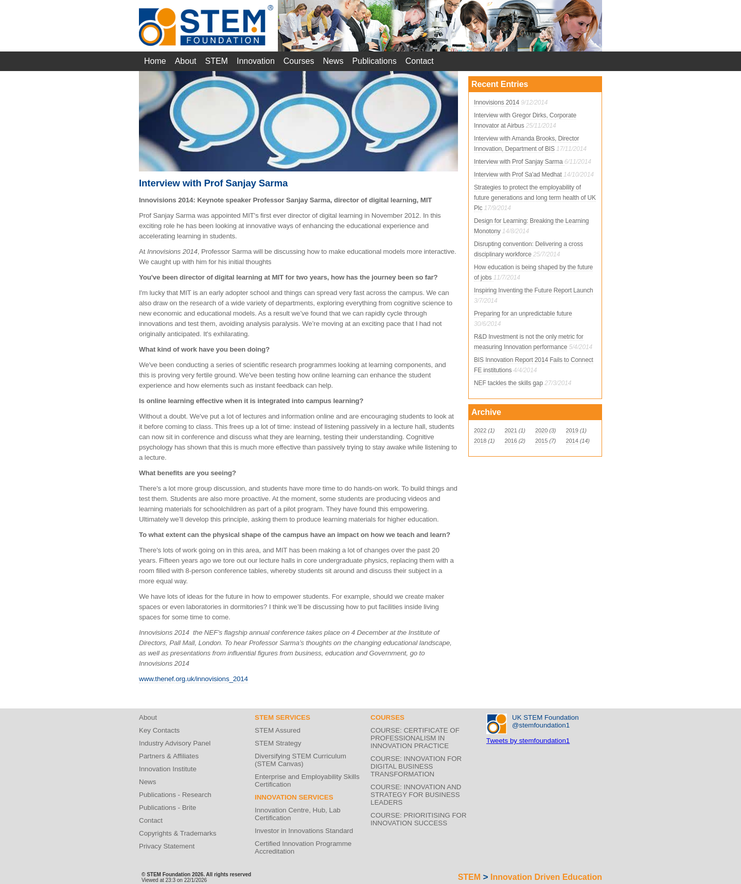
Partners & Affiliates (169, 756)
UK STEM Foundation (545, 717)
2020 (541, 430)
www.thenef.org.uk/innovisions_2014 (193, 679)
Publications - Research (175, 795)
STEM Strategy (278, 743)
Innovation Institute (168, 769)
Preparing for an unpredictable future (523, 313)
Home (155, 61)
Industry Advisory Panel (174, 743)
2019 (572, 430)
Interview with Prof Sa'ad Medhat (518, 174)
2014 (572, 441)
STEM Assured (278, 730)
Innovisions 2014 (496, 102)
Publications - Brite (167, 807)
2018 (480, 441)
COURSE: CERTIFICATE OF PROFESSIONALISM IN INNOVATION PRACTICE (415, 738)
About (186, 61)
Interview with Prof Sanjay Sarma (519, 161)
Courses (299, 61)
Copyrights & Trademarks (177, 833)
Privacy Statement (167, 846)
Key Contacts (159, 730)
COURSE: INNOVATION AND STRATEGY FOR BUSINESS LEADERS (416, 794)
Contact (419, 61)
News (333, 61)
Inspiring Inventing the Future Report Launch (533, 290)
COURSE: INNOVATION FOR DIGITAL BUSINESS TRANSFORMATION (416, 766)
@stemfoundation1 (541, 725)
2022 (480, 430)
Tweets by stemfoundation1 (528, 740)
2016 (511, 441)
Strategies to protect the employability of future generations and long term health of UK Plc (535, 198)
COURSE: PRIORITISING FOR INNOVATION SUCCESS (418, 819)
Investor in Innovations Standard (304, 831)
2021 (511, 430)
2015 (541, 441)
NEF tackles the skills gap (508, 383)
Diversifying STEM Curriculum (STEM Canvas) (300, 760)
